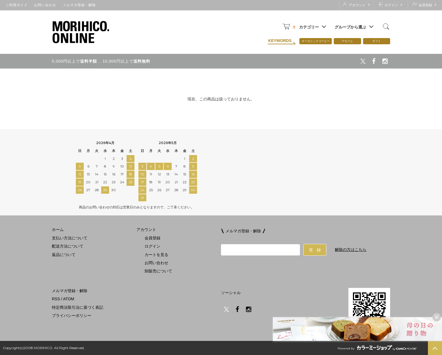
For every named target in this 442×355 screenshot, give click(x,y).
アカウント (356, 4)
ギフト (376, 41)
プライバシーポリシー (71, 315)
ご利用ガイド (17, 5)
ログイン (390, 4)
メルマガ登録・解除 (79, 5)
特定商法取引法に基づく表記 (77, 307)
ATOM (68, 299)
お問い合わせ (45, 5)
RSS (56, 299)
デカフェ (347, 41)
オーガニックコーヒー (316, 41)
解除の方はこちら (350, 249)
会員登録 (424, 4)
